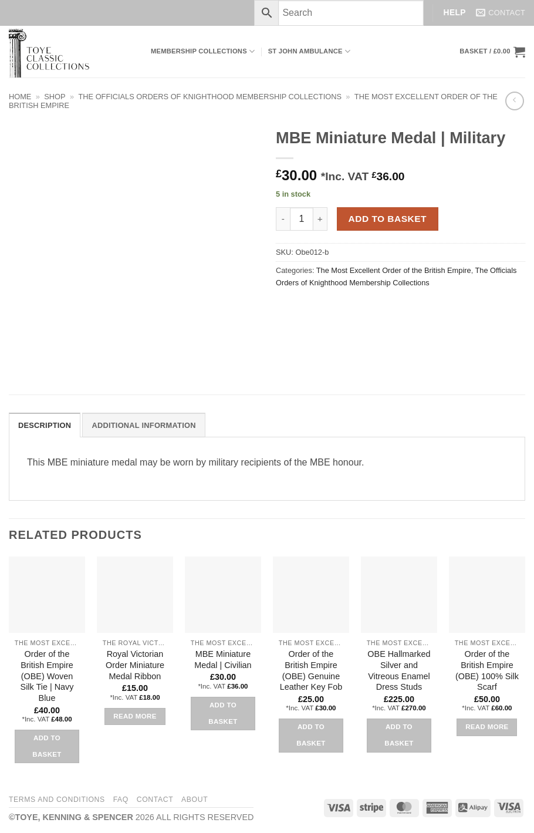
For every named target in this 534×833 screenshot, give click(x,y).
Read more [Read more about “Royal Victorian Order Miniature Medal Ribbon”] (135, 716)
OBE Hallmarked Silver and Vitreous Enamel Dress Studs (398, 670)
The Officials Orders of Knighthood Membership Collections (210, 96)
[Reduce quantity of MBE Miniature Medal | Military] (283, 219)
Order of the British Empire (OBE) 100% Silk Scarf (487, 670)
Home (20, 96)
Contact (155, 799)
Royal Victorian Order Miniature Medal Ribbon (135, 664)
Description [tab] (44, 425)
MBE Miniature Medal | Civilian (222, 659)
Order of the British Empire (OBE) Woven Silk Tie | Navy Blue (47, 676)
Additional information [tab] (143, 425)
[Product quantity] (301, 219)
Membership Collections (203, 51)
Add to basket (388, 219)
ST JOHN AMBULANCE (309, 51)
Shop (54, 96)
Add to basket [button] (46, 746)
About (194, 799)
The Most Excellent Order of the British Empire (393, 270)
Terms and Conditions (57, 799)
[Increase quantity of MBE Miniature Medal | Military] (320, 219)
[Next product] (514, 101)
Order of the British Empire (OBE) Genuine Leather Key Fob (311, 670)
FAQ (121, 799)
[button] (492, 52)
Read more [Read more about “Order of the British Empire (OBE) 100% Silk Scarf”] (487, 726)
